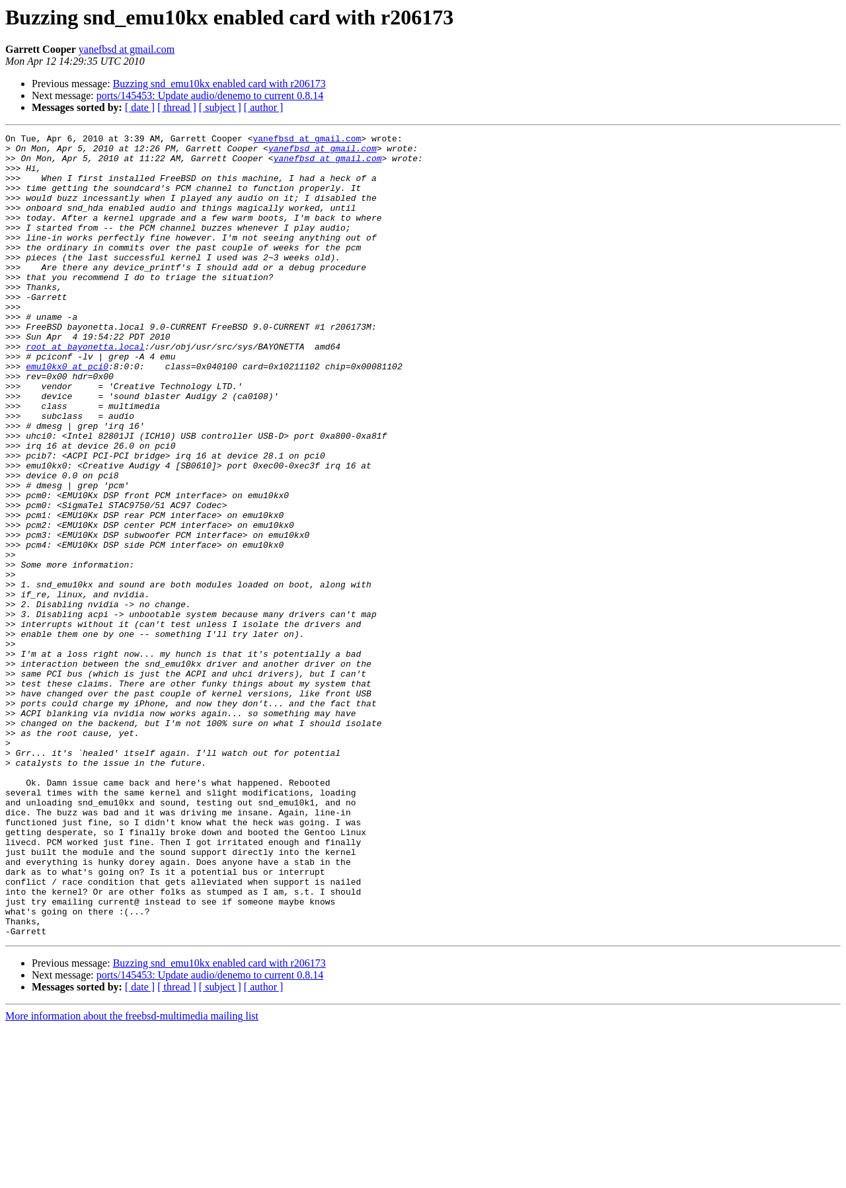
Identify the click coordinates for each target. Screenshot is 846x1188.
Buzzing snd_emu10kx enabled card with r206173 (219, 83)
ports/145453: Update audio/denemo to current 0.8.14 (209, 95)
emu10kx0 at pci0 (67, 414)
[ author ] (264, 107)
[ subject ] (220, 107)
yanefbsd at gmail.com (126, 49)
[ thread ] (176, 107)
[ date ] (140, 107)
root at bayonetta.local (85, 390)
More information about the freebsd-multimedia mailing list (131, 1176)
